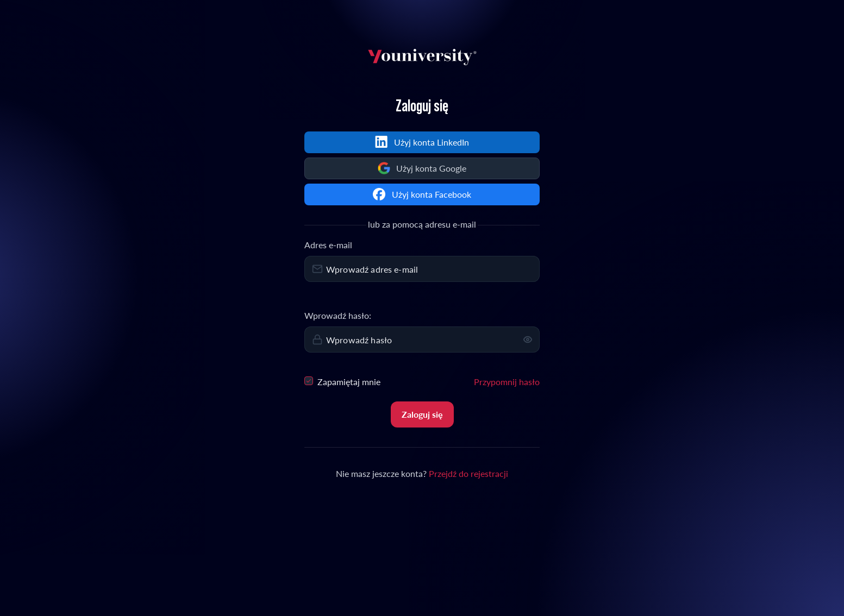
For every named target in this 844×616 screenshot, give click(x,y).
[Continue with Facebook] (422, 194)
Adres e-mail (328, 245)
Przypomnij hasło (507, 381)
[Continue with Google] (422, 168)
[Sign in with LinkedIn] (422, 142)
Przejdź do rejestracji (468, 473)
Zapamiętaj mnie (342, 381)
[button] (527, 339)
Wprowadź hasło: (337, 315)
